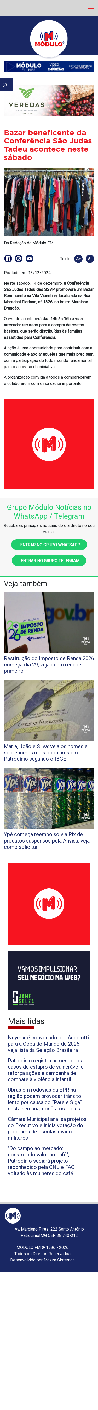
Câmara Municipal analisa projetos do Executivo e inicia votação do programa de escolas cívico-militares (47, 1128)
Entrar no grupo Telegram (49, 560)
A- (90, 258)
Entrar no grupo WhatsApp (49, 544)
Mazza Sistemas (59, 1259)
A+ (78, 258)
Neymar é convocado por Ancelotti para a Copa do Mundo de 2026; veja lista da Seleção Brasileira (48, 1043)
